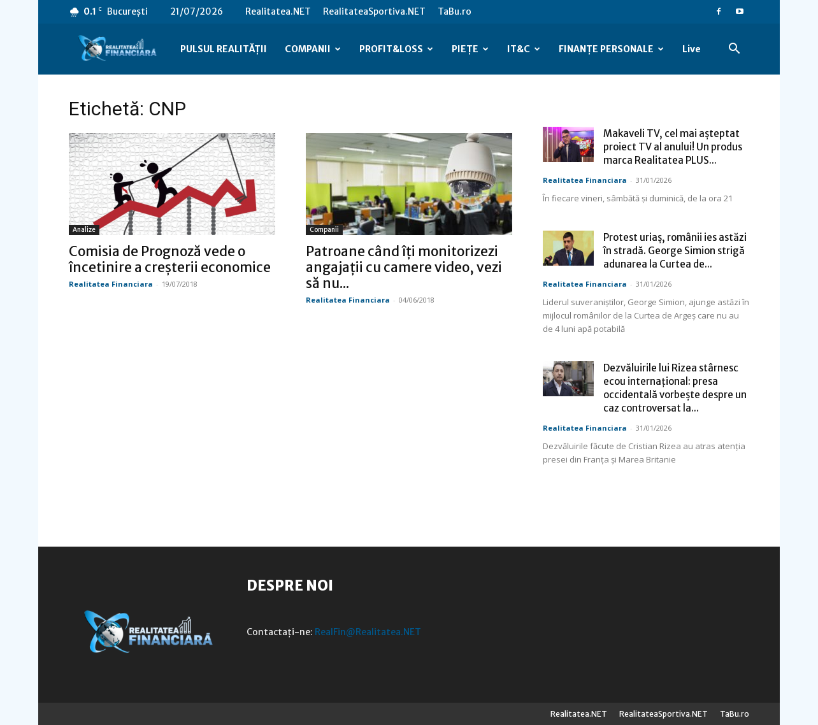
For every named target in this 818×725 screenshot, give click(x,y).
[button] (734, 50)
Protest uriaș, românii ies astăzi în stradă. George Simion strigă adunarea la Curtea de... (675, 250)
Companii (324, 230)
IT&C (523, 49)
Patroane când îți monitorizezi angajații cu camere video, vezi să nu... (404, 267)
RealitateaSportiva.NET (374, 11)
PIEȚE (470, 49)
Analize (84, 230)
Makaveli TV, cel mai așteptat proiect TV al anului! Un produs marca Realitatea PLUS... (672, 146)
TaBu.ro (454, 11)
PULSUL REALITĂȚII (223, 49)
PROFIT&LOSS (396, 49)
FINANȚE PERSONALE (611, 49)
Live (691, 49)
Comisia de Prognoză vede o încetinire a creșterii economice (170, 259)
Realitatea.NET (278, 11)
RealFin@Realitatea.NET (368, 632)
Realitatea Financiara (111, 284)
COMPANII (313, 49)
